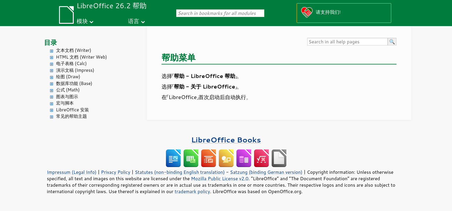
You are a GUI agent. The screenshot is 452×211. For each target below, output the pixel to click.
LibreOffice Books (226, 140)
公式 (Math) (68, 90)
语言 (133, 21)
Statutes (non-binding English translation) (180, 172)
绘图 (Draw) (68, 77)
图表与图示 (67, 96)
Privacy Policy (115, 172)
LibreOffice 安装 (72, 110)
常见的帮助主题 (71, 116)
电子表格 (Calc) (71, 63)
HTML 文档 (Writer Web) (81, 57)
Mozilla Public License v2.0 (219, 178)
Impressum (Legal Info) (72, 172)
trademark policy (192, 191)
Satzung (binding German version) (266, 172)
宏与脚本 (65, 103)
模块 (82, 21)
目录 (50, 42)
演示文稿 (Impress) (75, 70)
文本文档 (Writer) (73, 50)
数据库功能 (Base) (74, 83)
